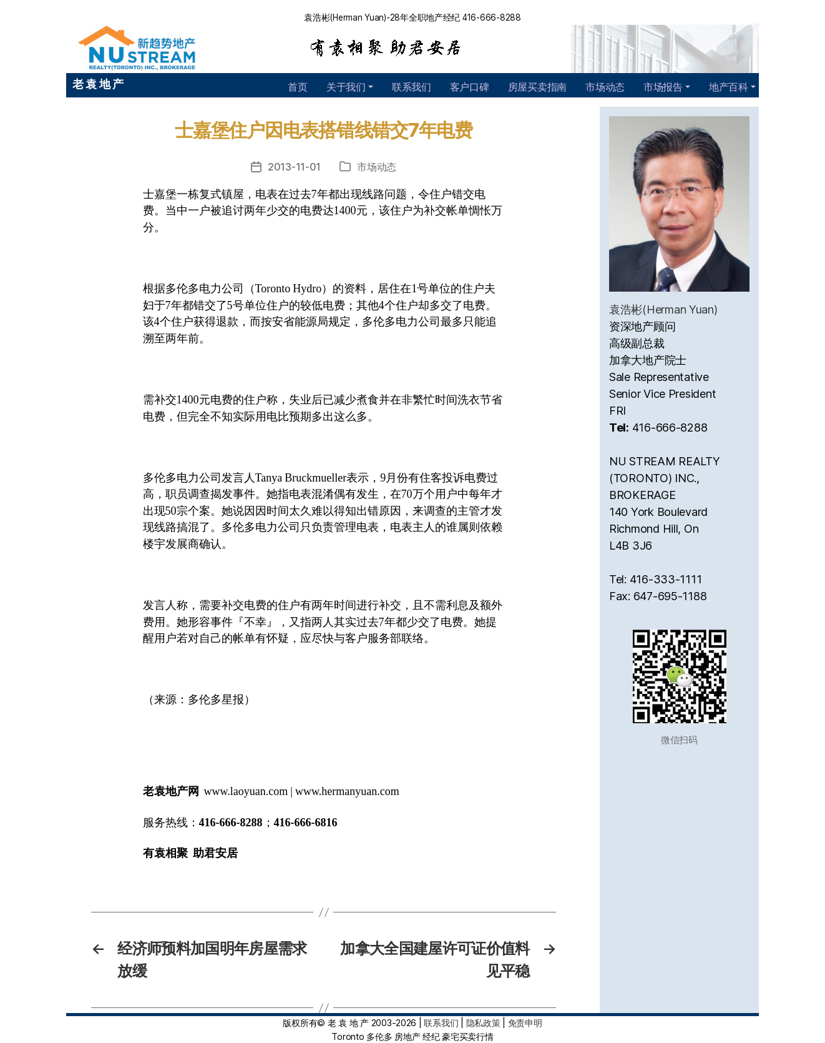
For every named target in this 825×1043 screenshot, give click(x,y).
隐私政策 (483, 1022)
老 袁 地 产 (98, 84)
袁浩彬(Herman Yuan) (663, 309)
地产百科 (728, 87)
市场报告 (663, 87)
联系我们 (411, 87)
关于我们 (346, 87)
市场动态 (605, 87)
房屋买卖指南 (537, 87)
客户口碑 (469, 87)
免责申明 (525, 1022)
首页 (297, 87)
